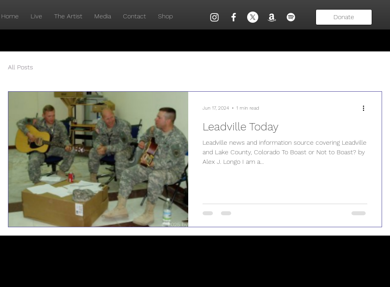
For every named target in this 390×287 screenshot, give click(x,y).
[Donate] (344, 17)
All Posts (20, 67)
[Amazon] (271, 17)
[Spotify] (290, 17)
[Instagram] (214, 17)
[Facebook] (233, 17)
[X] (252, 17)
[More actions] (366, 108)
